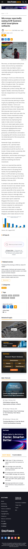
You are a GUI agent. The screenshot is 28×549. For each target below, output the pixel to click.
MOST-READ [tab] (6, 455)
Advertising (3, 503)
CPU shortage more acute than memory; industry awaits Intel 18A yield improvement (14, 468)
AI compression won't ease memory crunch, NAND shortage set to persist (15, 473)
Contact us (3, 516)
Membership (4, 506)
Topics (16, 507)
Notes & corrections (6, 518)
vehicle (12, 298)
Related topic (6, 318)
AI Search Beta (9, 250)
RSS (16, 510)
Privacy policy (4, 511)
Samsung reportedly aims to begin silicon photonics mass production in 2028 (14, 484)
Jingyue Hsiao (8, 30)
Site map (3, 521)
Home (2, 13)
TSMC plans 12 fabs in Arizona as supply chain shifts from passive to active (14, 462)
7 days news (18, 505)
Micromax (16, 295)
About (2, 501)
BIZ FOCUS (5, 378)
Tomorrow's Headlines (20, 502)
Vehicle (4, 288)
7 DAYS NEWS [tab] (16, 455)
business (4, 295)
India (10, 295)
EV (7, 13)
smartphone (5, 298)
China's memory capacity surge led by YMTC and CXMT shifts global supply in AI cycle (15, 478)
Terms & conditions (6, 508)
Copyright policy (5, 513)
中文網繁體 (3, 523)
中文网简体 (3, 526)
